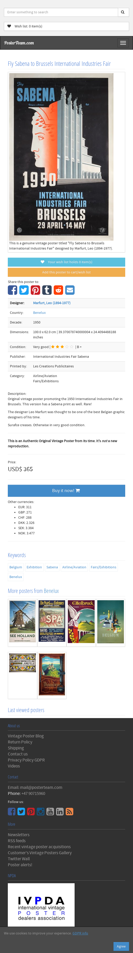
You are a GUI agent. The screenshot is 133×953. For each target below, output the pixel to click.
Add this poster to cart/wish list (66, 272)
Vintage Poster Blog (26, 736)
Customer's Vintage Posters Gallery (40, 853)
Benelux (39, 312)
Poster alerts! (20, 865)
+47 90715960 (33, 793)
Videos (14, 766)
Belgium (15, 567)
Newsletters (18, 835)
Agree (121, 946)
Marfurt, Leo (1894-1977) (51, 303)
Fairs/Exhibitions (103, 567)
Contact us (18, 754)
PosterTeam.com (19, 43)
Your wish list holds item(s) (66, 262)
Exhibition (34, 567)
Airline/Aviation (74, 567)
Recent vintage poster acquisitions (39, 847)
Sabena (52, 567)
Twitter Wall (19, 859)
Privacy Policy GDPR (26, 760)
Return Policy (20, 742)
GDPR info (80, 933)
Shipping (16, 748)
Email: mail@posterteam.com (35, 787)
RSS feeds (17, 841)
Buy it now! (66, 491)
